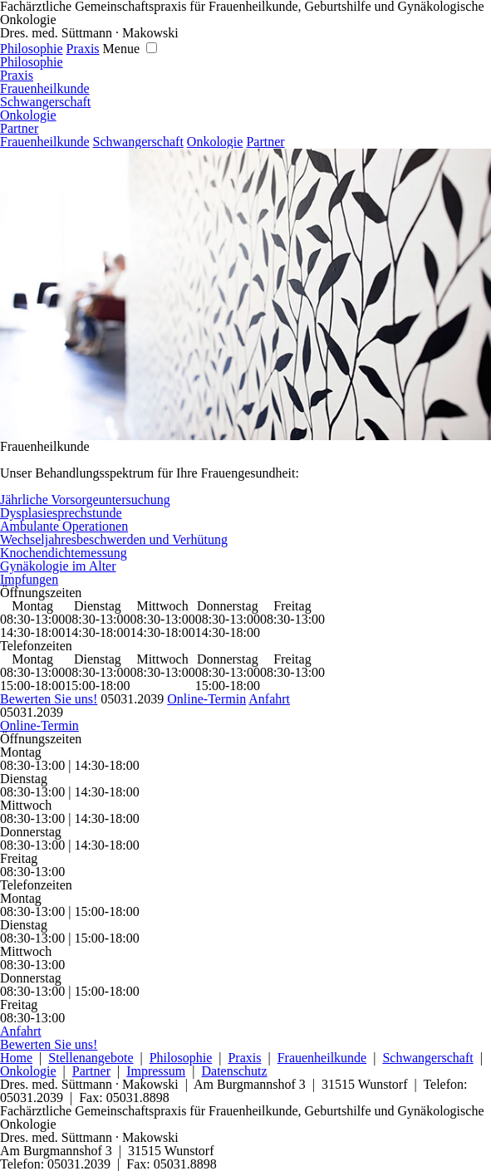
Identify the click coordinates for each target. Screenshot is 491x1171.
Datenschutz (234, 1071)
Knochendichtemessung (63, 553)
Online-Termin (206, 699)
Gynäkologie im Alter (58, 566)
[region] (245, 294)
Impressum (155, 1071)
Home (16, 1058)
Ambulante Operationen (64, 526)
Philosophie (31, 49)
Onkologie (28, 115)
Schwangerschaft (45, 102)
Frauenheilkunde (45, 88)
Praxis (83, 49)
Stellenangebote (90, 1058)
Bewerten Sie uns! (48, 699)
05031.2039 (132, 699)
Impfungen (29, 579)
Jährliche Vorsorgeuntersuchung (85, 499)
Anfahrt (269, 699)
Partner (19, 128)
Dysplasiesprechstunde (61, 513)
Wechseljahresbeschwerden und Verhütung (114, 539)
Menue (121, 49)
